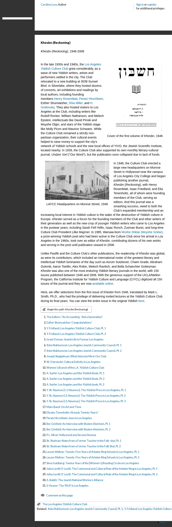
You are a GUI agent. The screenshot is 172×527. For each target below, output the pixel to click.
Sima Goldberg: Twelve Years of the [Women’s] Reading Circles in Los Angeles (92, 463)
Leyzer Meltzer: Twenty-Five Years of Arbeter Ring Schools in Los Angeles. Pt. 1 (92, 451)
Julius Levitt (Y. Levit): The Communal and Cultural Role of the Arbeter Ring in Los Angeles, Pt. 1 (101, 468)
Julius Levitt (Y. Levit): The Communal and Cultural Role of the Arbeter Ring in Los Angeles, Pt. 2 (101, 474)
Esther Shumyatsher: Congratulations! (69, 322)
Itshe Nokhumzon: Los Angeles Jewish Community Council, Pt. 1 (83, 345)
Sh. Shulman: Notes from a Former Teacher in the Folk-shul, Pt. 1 (83, 440)
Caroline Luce (49, 4)
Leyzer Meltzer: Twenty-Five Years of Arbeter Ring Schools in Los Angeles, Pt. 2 (92, 457)
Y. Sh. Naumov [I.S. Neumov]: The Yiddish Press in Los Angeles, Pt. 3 (86, 401)
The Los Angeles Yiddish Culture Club (64, 504)
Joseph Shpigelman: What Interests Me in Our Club (76, 356)
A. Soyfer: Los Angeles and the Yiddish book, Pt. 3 (75, 384)
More (163, 522)
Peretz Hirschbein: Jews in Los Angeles (69, 418)
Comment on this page (59, 495)
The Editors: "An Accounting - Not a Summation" (74, 317)
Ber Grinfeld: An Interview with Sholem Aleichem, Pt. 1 (78, 423)
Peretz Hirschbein (91, 98)
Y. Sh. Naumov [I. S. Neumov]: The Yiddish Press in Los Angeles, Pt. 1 (86, 390)
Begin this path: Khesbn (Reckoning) (67, 309)
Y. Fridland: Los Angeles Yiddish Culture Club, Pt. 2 (76, 334)
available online (102, 283)
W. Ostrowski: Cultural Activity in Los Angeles (73, 362)
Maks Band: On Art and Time (63, 407)
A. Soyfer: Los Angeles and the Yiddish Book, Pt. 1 (75, 373)
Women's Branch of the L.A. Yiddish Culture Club (75, 367)
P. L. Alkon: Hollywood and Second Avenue (71, 435)
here (141, 301)
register (152, 4)
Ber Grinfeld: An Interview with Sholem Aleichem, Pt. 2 (78, 429)
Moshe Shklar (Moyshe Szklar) (142, 232)
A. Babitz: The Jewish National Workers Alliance (74, 480)
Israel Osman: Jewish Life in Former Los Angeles (74, 339)
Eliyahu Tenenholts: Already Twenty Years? (72, 412)
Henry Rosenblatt (66, 98)
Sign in (140, 4)
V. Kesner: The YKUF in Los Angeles (67, 485)
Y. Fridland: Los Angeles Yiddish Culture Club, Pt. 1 (76, 328)
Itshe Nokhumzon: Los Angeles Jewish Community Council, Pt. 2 (83, 350)
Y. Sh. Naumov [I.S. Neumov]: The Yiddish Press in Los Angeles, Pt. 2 (86, 395)
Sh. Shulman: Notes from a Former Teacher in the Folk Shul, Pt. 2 (83, 446)
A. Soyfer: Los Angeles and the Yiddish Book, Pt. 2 (75, 378)
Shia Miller (76, 103)
